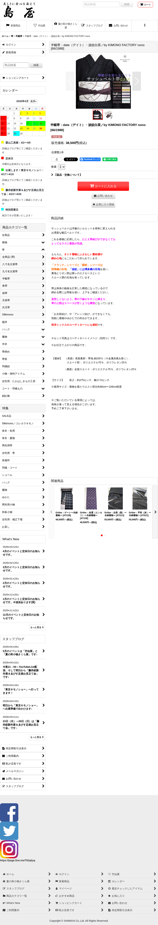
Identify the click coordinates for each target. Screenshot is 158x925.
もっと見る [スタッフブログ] (37, 737)
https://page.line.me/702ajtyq (17, 860)
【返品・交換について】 (66, 174)
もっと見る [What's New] (37, 627)
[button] (145, 26)
